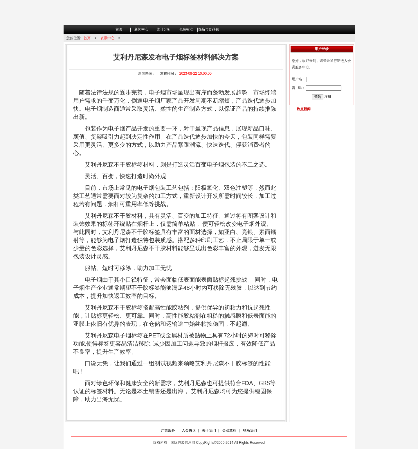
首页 (119, 29)
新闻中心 (141, 29)
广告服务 (168, 430)
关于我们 (209, 430)
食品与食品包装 (208, 30)
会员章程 (229, 430)
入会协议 (189, 430)
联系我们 (250, 430)
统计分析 (164, 29)
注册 (327, 96)
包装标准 (186, 29)
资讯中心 (107, 38)
